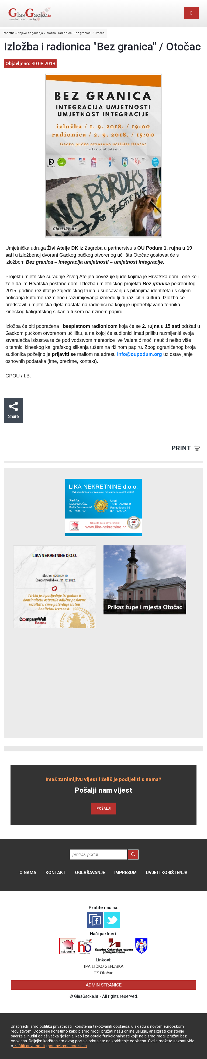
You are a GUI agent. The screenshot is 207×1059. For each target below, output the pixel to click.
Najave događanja (30, 33)
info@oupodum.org (139, 354)
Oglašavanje (90, 872)
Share (13, 410)
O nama (27, 872)
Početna (9, 33)
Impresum (125, 872)
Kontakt (56, 872)
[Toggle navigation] (191, 13)
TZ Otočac (103, 972)
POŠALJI (103, 808)
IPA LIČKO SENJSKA (103, 966)
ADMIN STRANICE (104, 985)
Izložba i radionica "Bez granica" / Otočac (75, 33)
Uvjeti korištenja (167, 872)
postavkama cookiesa (67, 1045)
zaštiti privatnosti (29, 1045)
